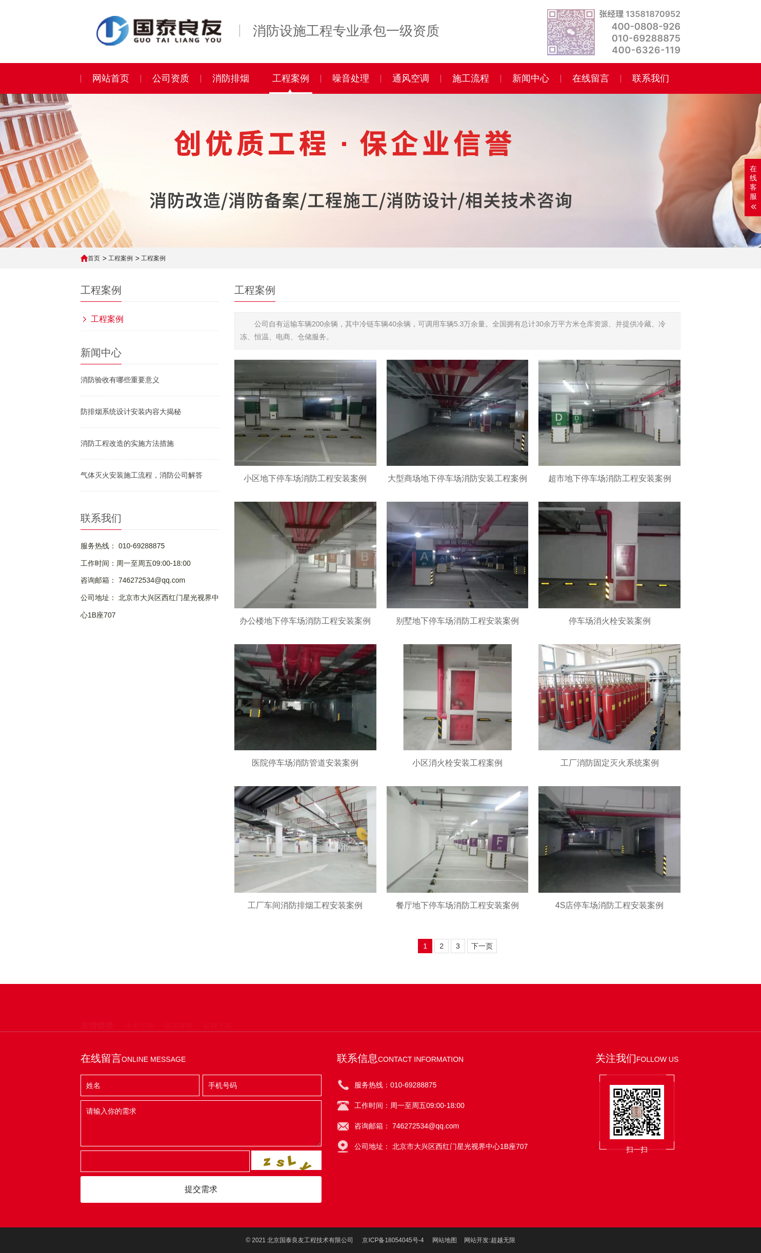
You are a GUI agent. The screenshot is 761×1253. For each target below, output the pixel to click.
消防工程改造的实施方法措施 (127, 443)
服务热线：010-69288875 (395, 1085)
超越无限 (503, 1240)
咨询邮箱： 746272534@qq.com (133, 580)
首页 (94, 258)
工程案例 (120, 258)
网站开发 (476, 1240)
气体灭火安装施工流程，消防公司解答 (142, 475)
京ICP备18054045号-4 (393, 1240)
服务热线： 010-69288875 (123, 546)
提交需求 (201, 1189)
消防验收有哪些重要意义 (120, 380)
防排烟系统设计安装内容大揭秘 (131, 411)
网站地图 (444, 1240)
